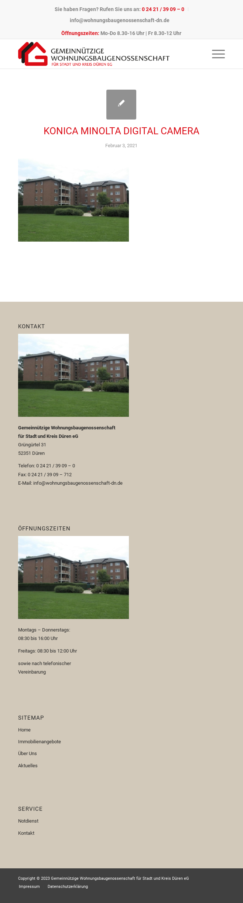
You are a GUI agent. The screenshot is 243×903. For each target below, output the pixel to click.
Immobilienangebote (39, 741)
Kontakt (26, 833)
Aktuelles (28, 765)
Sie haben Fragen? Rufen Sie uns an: (119, 9)
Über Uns (27, 753)
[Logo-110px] (100, 54)
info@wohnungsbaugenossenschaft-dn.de (120, 20)
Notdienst (28, 821)
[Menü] (215, 54)
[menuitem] (119, 9)
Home (24, 730)
